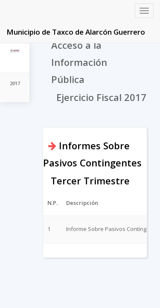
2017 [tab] (15, 83)
